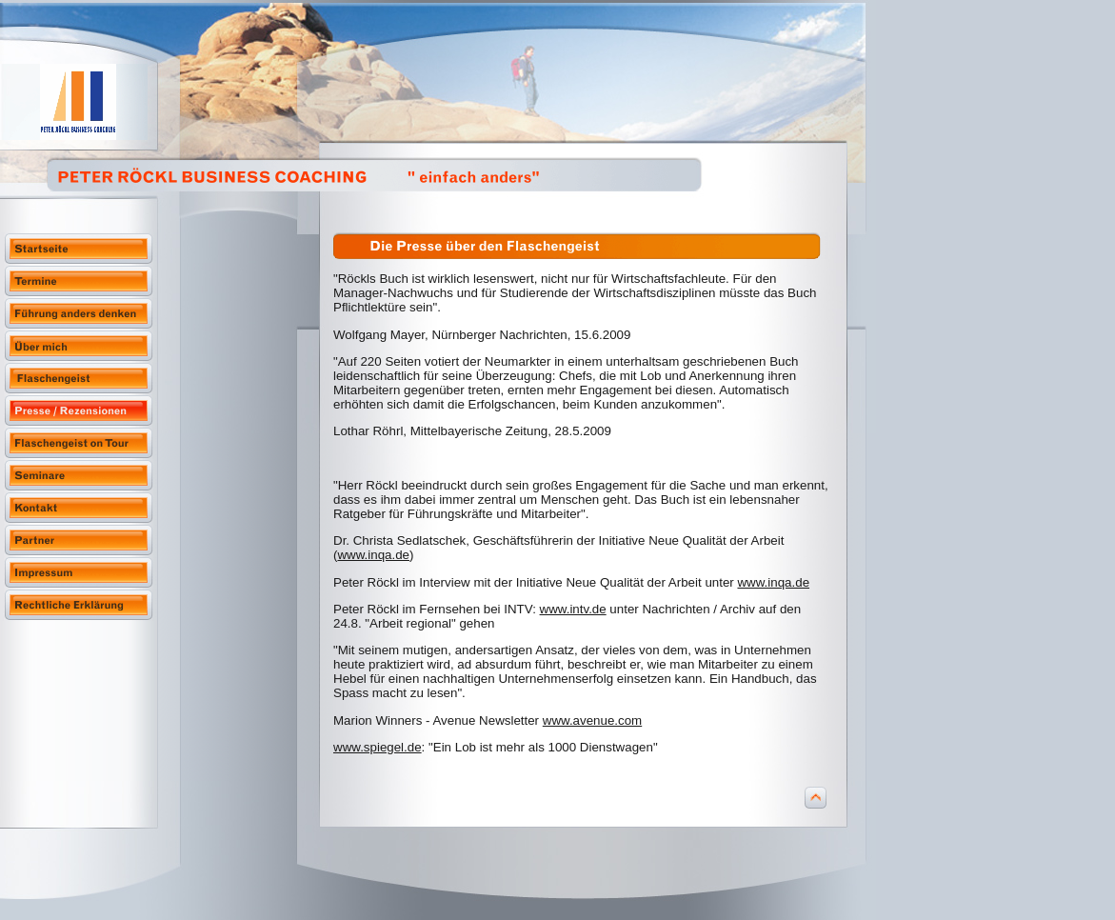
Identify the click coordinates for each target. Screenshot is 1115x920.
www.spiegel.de (377, 747)
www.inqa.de (373, 555)
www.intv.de (573, 609)
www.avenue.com (592, 720)
